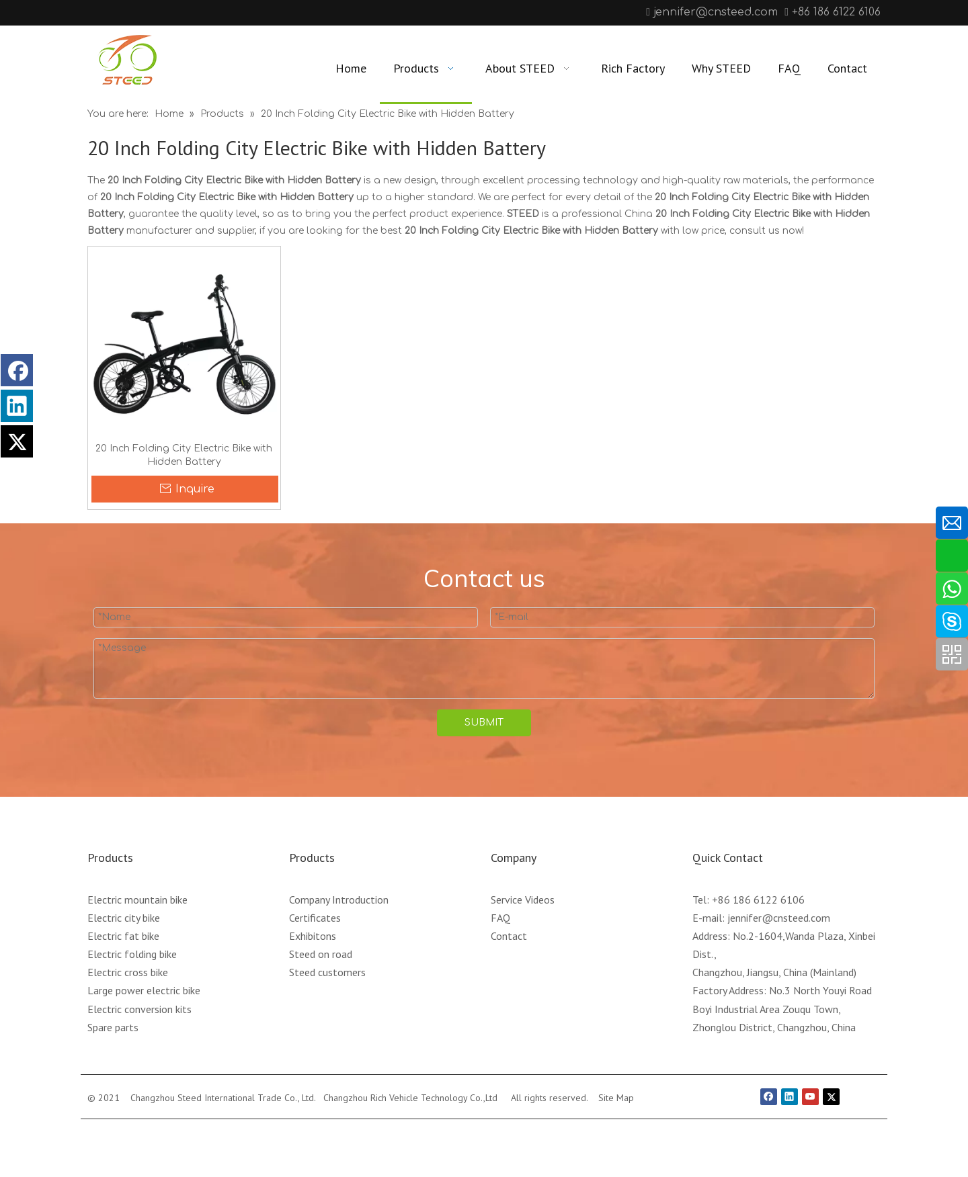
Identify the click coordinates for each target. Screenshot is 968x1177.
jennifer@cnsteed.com (715, 12)
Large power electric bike (143, 990)
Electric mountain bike (137, 899)
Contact (509, 936)
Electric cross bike (127, 972)
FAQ (500, 917)
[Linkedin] (117, 12)
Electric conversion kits (139, 1009)
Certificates (315, 917)
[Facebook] (96, 12)
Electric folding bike (132, 954)
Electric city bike (123, 917)
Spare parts (112, 1027)
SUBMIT (484, 722)
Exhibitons (312, 936)
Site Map (616, 1098)
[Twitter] (831, 1096)
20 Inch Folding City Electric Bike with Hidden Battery (183, 455)
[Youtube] (138, 12)
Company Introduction (339, 899)
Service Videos (523, 899)
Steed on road (320, 954)
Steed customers (327, 972)
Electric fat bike (123, 936)
